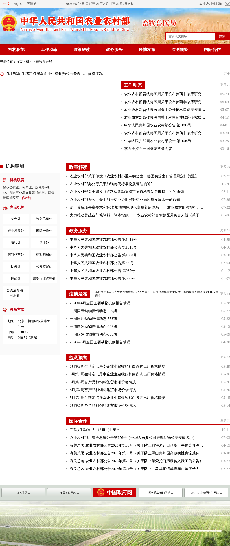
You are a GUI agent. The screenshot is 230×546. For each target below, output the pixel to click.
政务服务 (114, 49)
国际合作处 (44, 230)
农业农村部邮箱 (210, 4)
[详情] (26, 198)
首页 (19, 61)
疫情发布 (147, 49)
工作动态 (49, 49)
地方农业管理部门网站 (206, 492)
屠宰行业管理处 (44, 278)
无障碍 (32, 4)
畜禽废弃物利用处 (15, 293)
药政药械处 (44, 254)
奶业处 (44, 242)
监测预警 (179, 49)
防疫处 (16, 266)
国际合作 (212, 49)
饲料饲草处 (16, 254)
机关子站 (23, 492)
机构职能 (16, 49)
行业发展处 (16, 230)
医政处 (16, 278)
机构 (29, 61)
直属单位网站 (69, 492)
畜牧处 (16, 242)
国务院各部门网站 (160, 492)
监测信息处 (44, 219)
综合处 (16, 219)
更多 (227, 73)
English (18, 4)
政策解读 (81, 49)
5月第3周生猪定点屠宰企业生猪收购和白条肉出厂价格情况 (55, 74)
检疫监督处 (44, 266)
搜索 (222, 36)
